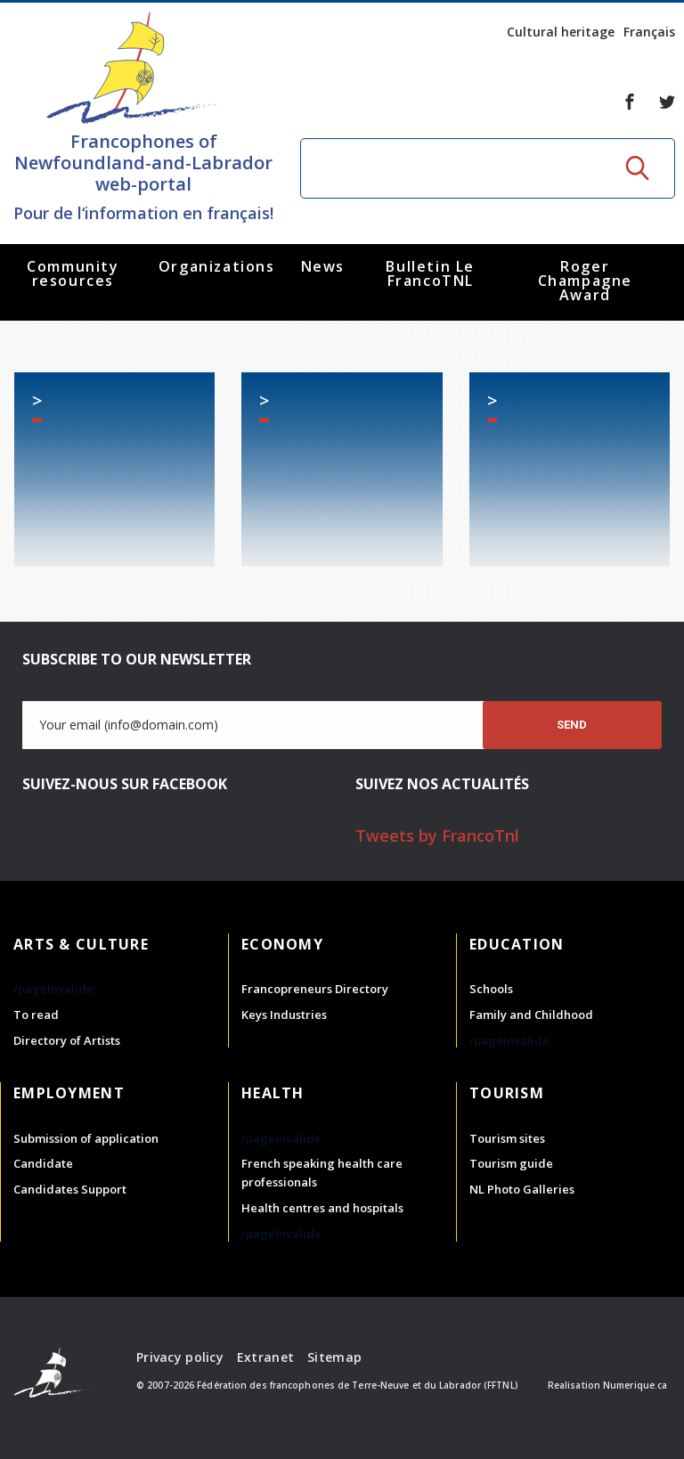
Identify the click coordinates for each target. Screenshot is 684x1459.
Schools (491, 989)
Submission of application (86, 1138)
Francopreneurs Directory (314, 989)
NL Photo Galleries (521, 1189)
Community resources (72, 273)
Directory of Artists (66, 1040)
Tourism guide (511, 1163)
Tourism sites (507, 1138)
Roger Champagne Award (585, 281)
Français (649, 31)
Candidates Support (69, 1189)
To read (36, 1015)
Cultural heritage (561, 31)
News (323, 266)
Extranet (265, 1357)
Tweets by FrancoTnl (437, 835)
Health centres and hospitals (322, 1208)
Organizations (217, 266)
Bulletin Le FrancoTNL (430, 273)
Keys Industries (284, 1015)
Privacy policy (180, 1357)
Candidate (43, 1163)
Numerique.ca (635, 1385)
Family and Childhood (531, 1015)
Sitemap (334, 1357)
